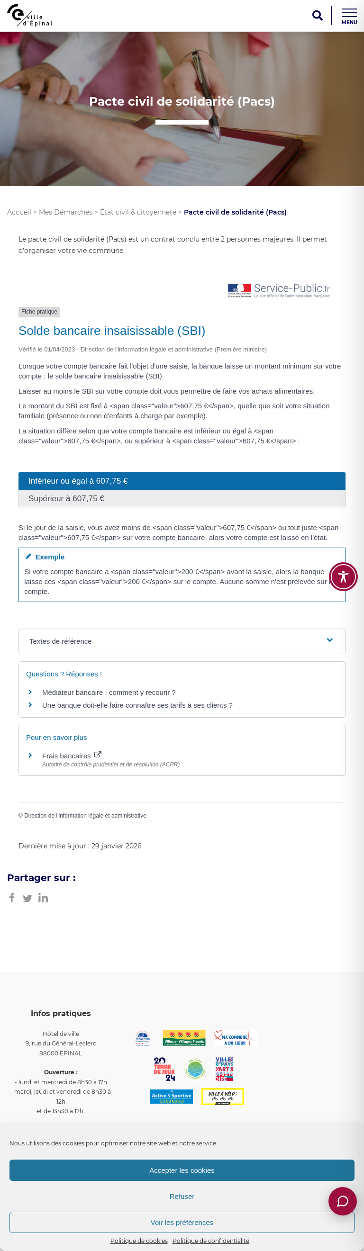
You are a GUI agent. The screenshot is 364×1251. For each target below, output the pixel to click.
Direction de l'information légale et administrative (85, 815)
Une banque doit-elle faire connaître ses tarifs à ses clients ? (137, 705)
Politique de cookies (139, 1240)
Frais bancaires (71, 756)
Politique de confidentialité (211, 1240)
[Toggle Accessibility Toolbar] (343, 576)
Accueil (19, 212)
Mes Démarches (65, 212)
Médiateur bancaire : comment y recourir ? (109, 692)
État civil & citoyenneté (138, 212)
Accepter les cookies (182, 1170)
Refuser (182, 1196)
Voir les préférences (182, 1222)
